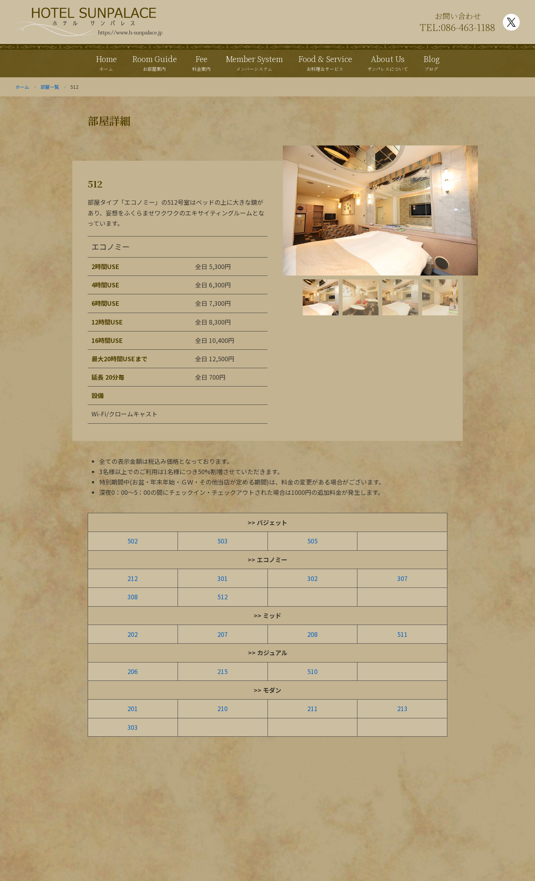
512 (222, 596)
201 (132, 708)
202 (132, 634)
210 (222, 708)
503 (222, 540)
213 (402, 708)
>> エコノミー (267, 559)
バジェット (272, 522)
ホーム (22, 86)
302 (312, 578)
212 (132, 578)
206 (132, 671)
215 (222, 671)
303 (132, 727)
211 (312, 708)
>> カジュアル (267, 652)
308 (132, 596)
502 (132, 540)
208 (312, 634)
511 (402, 634)
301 (222, 578)
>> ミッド (267, 615)
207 (222, 634)
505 (312, 540)
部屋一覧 (50, 86)
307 (402, 578)
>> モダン (267, 690)
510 (312, 671)
